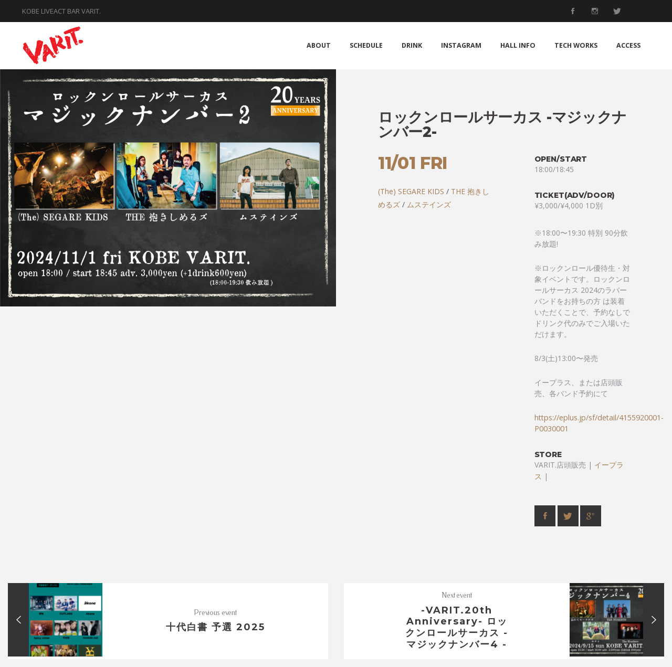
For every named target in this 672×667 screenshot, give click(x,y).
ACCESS (628, 45)
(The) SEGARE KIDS (411, 191)
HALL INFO (518, 45)
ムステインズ (429, 204)
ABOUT (319, 45)
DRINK (412, 45)
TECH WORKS (575, 45)
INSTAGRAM (461, 45)
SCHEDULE (366, 45)
